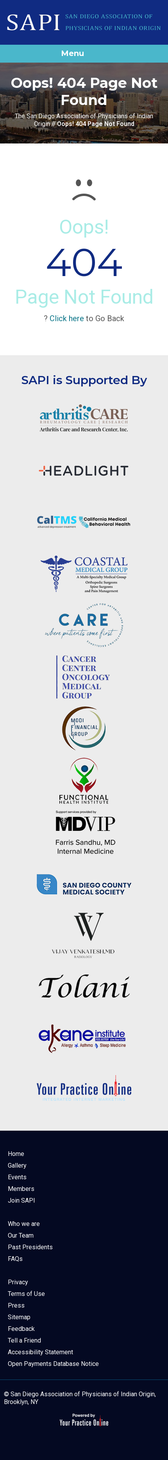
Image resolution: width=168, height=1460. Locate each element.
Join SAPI (21, 1200)
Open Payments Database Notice (53, 1363)
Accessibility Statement (40, 1352)
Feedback (21, 1328)
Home (16, 1154)
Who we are (24, 1223)
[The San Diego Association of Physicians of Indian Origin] (84, 22)
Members (21, 1188)
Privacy (18, 1282)
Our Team (21, 1235)
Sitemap (19, 1317)
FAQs (15, 1258)
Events (17, 1177)
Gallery (17, 1165)
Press (16, 1305)
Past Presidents (30, 1247)
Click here (67, 318)
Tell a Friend (24, 1340)
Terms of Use (26, 1293)
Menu (82, 54)
